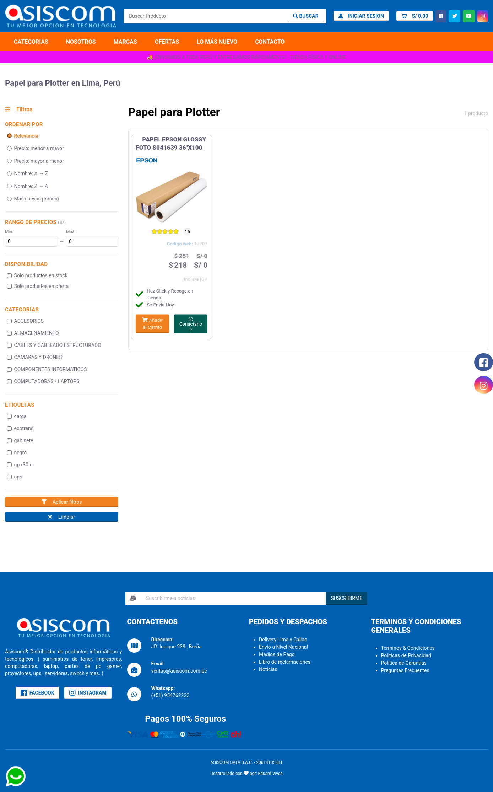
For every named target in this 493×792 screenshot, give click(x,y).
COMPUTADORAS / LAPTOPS (43, 381)
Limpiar (61, 517)
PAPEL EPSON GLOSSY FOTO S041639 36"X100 (171, 143)
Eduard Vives (270, 773)
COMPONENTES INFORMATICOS (47, 369)
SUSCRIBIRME (346, 598)
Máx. (70, 231)
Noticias (268, 669)
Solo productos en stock (37, 275)
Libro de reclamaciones (284, 662)
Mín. (9, 231)
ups (14, 477)
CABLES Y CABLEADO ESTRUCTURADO (54, 345)
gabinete (20, 440)
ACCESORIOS (25, 321)
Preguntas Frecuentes (405, 670)
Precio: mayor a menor (35, 161)
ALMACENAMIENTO (33, 333)
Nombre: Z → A (27, 186)
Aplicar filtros (62, 502)
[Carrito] (414, 16)
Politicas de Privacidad (406, 655)
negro (17, 452)
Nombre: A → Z (27, 173)
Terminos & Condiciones (408, 648)
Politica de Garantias (404, 663)
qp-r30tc (20, 464)
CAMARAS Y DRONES (34, 357)
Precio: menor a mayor (35, 148)
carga (17, 416)
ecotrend (20, 428)
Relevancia (22, 136)
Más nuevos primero (33, 199)
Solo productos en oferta (38, 286)
